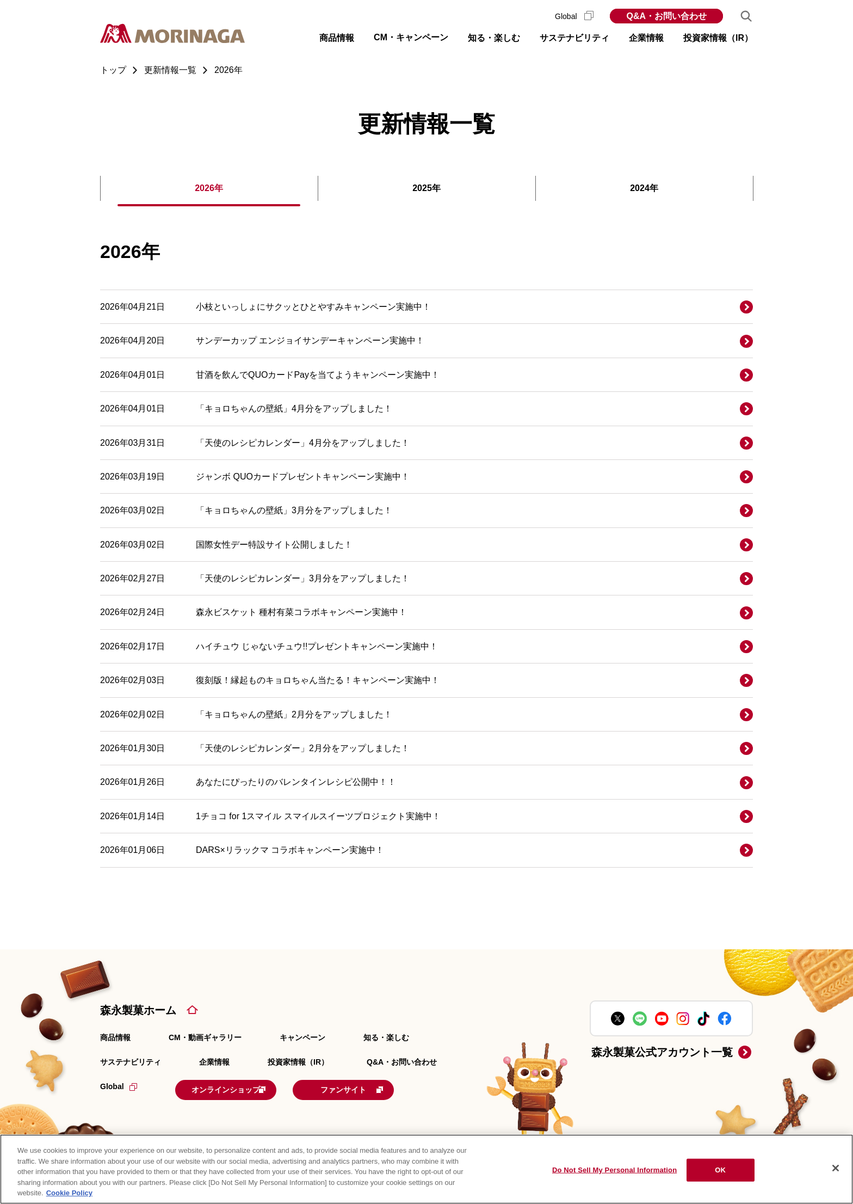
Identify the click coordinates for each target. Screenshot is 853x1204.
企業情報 (214, 1062)
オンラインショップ (243, 1088)
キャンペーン (302, 1037)
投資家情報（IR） (298, 1062)
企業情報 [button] (646, 37)
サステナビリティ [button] (574, 37)
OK (720, 1170)
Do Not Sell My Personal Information (614, 1170)
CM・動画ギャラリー (205, 1037)
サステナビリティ (130, 1062)
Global (574, 16)
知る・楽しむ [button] (494, 37)
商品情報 (115, 1037)
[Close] (836, 1168)
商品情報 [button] (336, 37)
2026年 (209, 188)
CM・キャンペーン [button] (411, 37)
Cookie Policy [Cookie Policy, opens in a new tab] (69, 1193)
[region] (426, 1169)
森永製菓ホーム (138, 1010)
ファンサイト (384, 1088)
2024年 (644, 188)
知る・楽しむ (386, 1037)
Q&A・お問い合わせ (666, 16)
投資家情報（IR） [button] (718, 37)
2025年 (426, 188)
